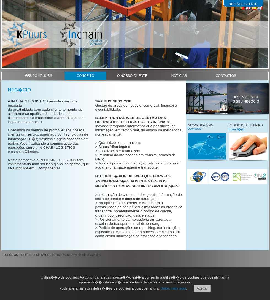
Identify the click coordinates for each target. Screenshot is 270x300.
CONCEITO (85, 76)
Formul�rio (236, 129)
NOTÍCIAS (179, 76)
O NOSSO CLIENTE (132, 76)
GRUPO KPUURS (38, 76)
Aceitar (202, 288)
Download (194, 128)
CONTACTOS (226, 76)
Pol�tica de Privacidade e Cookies (77, 254)
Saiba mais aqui (173, 288)
